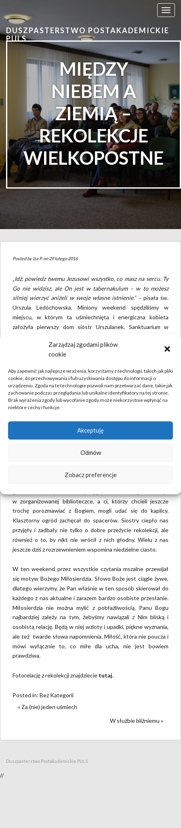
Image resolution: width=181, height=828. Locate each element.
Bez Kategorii (57, 695)
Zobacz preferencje (91, 474)
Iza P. (37, 258)
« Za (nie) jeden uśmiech (47, 706)
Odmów (90, 452)
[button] (168, 350)
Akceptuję (90, 430)
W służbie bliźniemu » (136, 720)
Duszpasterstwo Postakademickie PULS (87, 34)
